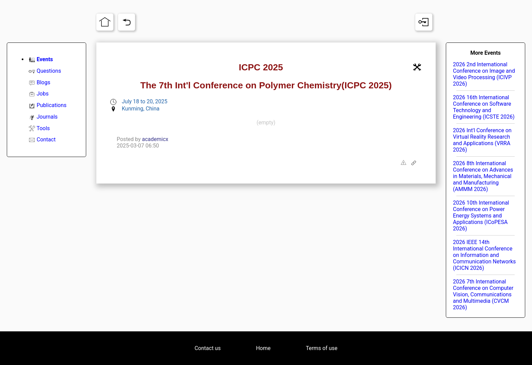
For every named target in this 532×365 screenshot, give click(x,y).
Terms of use (321, 348)
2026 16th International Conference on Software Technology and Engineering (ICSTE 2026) (484, 107)
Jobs (43, 93)
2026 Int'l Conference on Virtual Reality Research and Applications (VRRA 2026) (482, 140)
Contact (46, 139)
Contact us (207, 348)
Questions (49, 71)
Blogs (43, 82)
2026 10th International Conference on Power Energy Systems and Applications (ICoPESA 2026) (481, 215)
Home (263, 348)
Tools (43, 128)
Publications (51, 105)
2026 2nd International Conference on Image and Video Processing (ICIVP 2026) (484, 74)
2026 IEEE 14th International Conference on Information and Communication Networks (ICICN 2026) (484, 255)
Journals (47, 117)
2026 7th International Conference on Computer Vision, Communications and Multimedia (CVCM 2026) (483, 294)
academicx (155, 139)
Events (45, 59)
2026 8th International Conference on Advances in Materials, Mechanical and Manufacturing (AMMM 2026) (483, 176)
